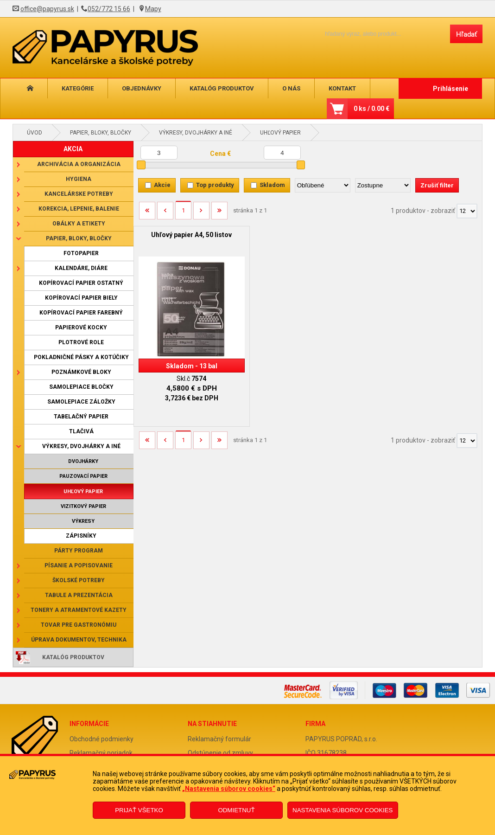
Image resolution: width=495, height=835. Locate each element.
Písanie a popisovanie (78, 565)
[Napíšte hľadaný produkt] (379, 34)
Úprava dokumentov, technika (79, 639)
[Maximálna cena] (282, 153)
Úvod (34, 132)
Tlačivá (81, 431)
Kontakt (342, 88)
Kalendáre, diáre (81, 268)
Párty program (78, 550)
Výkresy (83, 521)
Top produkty (215, 184)
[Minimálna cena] (159, 153)
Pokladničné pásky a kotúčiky (81, 357)
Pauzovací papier (83, 476)
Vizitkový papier (83, 506)
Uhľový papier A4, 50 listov (191, 234)
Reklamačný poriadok (101, 753)
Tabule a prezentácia (79, 595)
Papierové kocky (81, 327)
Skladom (272, 184)
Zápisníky (81, 536)
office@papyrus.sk (47, 9)
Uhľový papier (280, 132)
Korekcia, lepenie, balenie (78, 209)
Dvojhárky (83, 461)
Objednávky (141, 88)
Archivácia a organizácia (79, 164)
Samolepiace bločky (81, 387)
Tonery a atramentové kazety (79, 610)
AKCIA (72, 149)
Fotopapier (81, 253)
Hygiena (78, 179)
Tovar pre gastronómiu (78, 625)
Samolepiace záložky (81, 401)
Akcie (162, 184)
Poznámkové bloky (81, 372)
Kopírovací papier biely (81, 298)
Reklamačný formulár (219, 739)
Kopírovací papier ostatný (81, 283)
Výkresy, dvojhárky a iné (195, 132)
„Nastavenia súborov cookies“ (228, 788)
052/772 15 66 (109, 9)
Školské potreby (78, 580)
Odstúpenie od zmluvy (220, 753)
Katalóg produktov (222, 88)
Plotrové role (81, 342)
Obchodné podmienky (101, 739)
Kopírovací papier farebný (81, 312)
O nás (291, 88)
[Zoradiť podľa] (322, 185)
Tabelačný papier (81, 416)
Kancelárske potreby (78, 194)
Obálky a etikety (78, 223)
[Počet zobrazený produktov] (467, 211)
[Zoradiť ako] (383, 185)
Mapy (153, 9)
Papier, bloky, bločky (100, 132)
